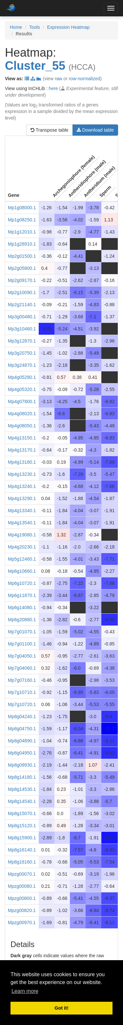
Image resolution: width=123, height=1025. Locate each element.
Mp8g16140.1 (22, 849)
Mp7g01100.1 (22, 643)
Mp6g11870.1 (22, 595)
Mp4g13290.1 (22, 498)
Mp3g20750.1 (22, 353)
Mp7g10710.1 (22, 692)
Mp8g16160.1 (22, 862)
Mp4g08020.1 (22, 413)
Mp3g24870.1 (22, 365)
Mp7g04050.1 (22, 656)
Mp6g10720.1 (22, 583)
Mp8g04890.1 (22, 740)
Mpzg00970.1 (22, 922)
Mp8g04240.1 (22, 716)
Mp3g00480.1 (22, 316)
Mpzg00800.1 (22, 898)
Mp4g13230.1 (22, 474)
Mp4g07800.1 (22, 401)
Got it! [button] (61, 1008)
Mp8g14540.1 (22, 801)
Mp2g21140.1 (22, 304)
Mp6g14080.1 (22, 607)
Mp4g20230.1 (22, 547)
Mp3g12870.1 (22, 341)
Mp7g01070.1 (22, 631)
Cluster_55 (35, 65)
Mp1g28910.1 (22, 244)
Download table (95, 130)
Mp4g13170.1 (22, 450)
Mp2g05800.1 (22, 268)
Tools (34, 27)
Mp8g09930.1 (22, 765)
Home (16, 27)
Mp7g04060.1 (22, 668)
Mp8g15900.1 (22, 837)
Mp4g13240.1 (22, 486)
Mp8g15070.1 (22, 813)
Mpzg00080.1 (22, 886)
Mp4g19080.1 (22, 534)
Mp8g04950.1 (22, 752)
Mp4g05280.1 (22, 377)
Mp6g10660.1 (22, 571)
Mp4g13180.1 (22, 462)
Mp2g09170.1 (22, 280)
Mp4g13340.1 (22, 510)
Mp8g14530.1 (22, 789)
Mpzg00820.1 (22, 910)
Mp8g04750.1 (22, 728)
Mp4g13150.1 (22, 437)
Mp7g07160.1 (22, 680)
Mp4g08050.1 (22, 425)
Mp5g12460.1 (22, 559)
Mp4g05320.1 (22, 389)
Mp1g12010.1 (22, 231)
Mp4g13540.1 (22, 522)
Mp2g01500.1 (22, 256)
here (53, 88)
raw (58, 78)
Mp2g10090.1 (22, 292)
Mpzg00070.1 (22, 874)
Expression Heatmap (68, 27)
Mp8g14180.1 (22, 777)
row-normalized (84, 78)
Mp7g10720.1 (22, 704)
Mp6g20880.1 (22, 619)
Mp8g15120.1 (22, 825)
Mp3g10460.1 (22, 328)
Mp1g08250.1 (22, 219)
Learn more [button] (24, 991)
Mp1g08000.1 (22, 207)
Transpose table (50, 130)
